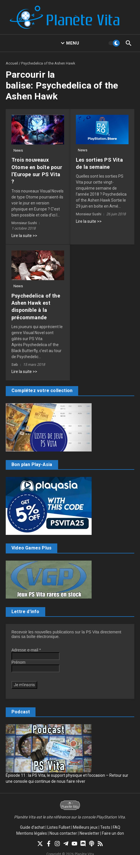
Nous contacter (63, 826)
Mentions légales (31, 826)
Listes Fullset (58, 820)
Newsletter (89, 826)
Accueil (12, 63)
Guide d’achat (32, 820)
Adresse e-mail (26, 642)
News (18, 150)
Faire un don (113, 826)
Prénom (18, 655)
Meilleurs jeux (85, 820)
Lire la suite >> (24, 228)
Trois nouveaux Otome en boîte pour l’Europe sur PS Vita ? (37, 167)
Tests (105, 820)
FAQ (116, 820)
